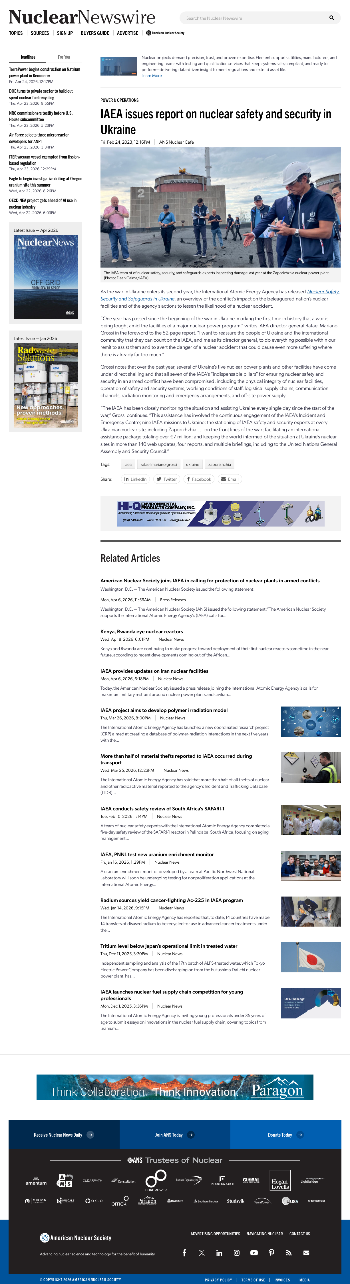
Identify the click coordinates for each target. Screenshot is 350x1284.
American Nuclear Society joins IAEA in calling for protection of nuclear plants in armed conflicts (210, 580)
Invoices (282, 1279)
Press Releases (173, 599)
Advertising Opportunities (215, 1233)
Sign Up (65, 32)
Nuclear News (171, 639)
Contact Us (299, 1233)
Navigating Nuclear (265, 1233)
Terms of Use (253, 1279)
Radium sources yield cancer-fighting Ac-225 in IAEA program (171, 900)
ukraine (192, 464)
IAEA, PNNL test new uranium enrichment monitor (157, 854)
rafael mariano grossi (159, 464)
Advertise (127, 32)
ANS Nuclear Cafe (176, 142)
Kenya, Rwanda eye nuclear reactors (141, 631)
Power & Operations (119, 100)
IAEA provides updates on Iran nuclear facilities (154, 670)
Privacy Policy (218, 1279)
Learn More (152, 75)
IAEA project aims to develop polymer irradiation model (164, 710)
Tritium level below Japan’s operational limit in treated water (169, 945)
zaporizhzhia (219, 464)
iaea (128, 464)
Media (304, 1279)
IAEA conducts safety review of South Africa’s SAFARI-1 (162, 808)
